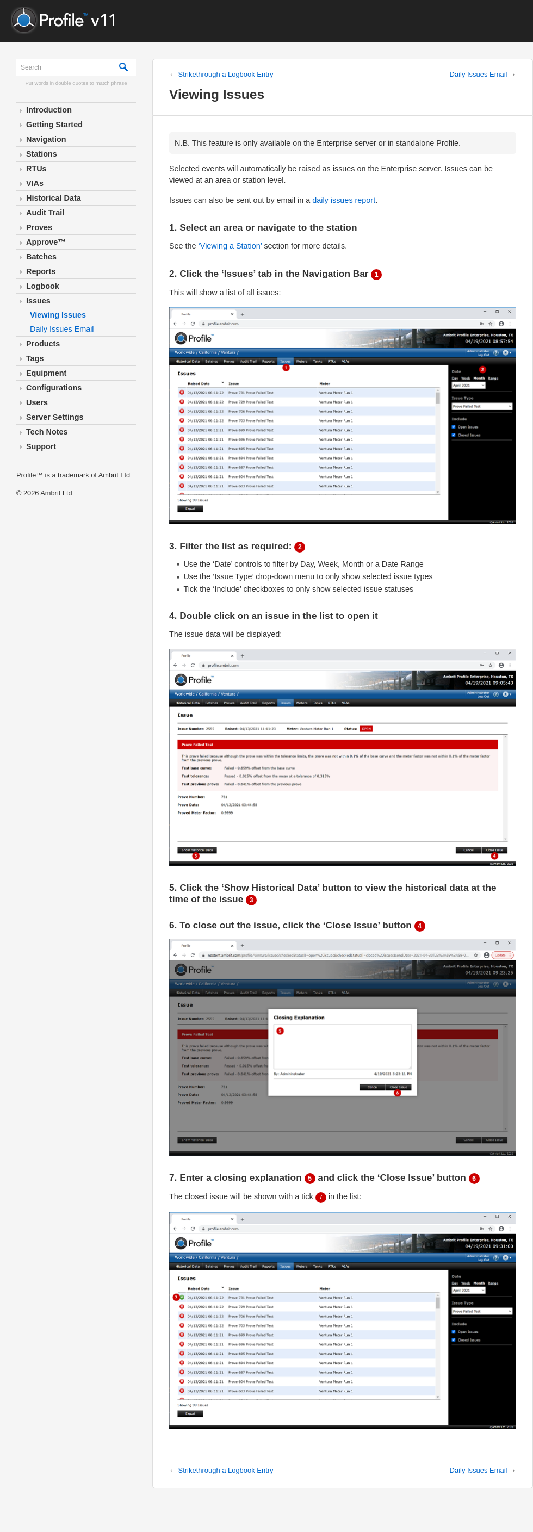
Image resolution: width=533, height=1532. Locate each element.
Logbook (42, 286)
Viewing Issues (58, 315)
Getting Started (54, 124)
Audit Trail (45, 212)
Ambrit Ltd (56, 493)
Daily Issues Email (62, 329)
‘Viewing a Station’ (230, 245)
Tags (35, 358)
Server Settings (55, 417)
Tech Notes (47, 431)
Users (37, 402)
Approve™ (46, 242)
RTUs (36, 168)
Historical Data (53, 198)
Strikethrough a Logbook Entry (226, 74)
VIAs (35, 183)
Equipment (46, 373)
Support (41, 446)
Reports (40, 271)
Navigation (46, 139)
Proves (39, 227)
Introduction (49, 110)
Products (43, 343)
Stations (41, 154)
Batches (41, 256)
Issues (38, 300)
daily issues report (343, 200)
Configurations (54, 387)
